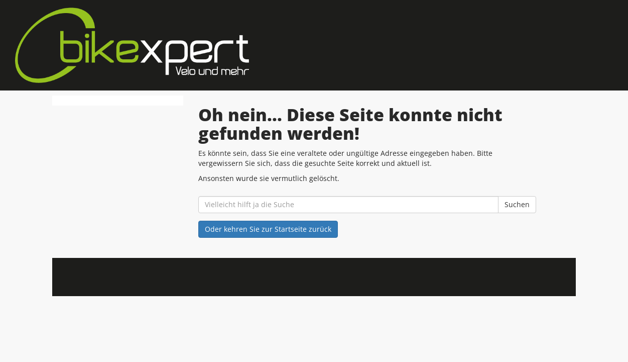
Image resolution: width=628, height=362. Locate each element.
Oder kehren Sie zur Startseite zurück (268, 229)
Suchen (517, 204)
